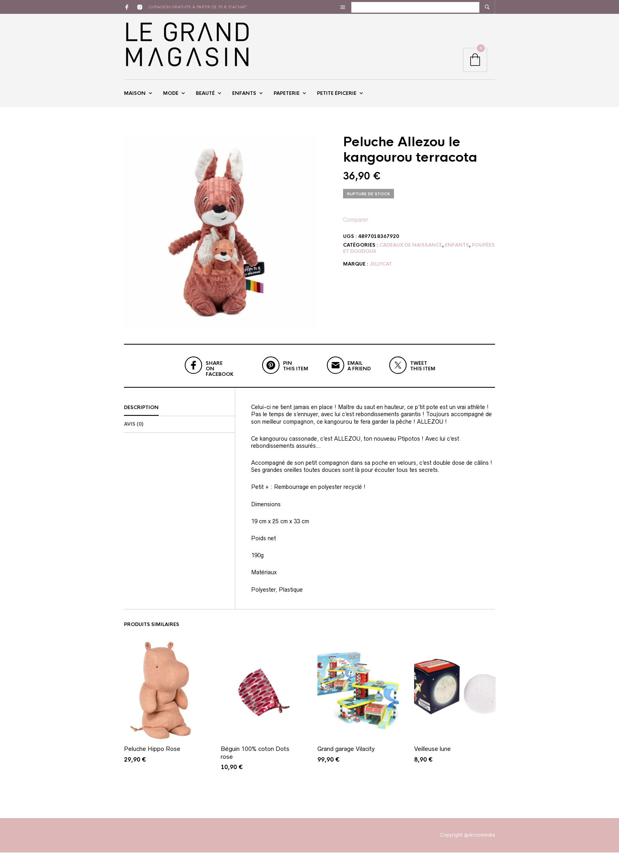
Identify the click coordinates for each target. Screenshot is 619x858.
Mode (170, 96)
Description (141, 413)
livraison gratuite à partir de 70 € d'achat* (198, 6)
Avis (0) (133, 430)
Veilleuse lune (432, 754)
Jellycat (381, 270)
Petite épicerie (336, 96)
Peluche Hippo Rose (152, 754)
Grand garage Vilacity (346, 754)
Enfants (244, 96)
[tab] (179, 413)
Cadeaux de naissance (410, 250)
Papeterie (287, 96)
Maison (135, 96)
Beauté (205, 96)
